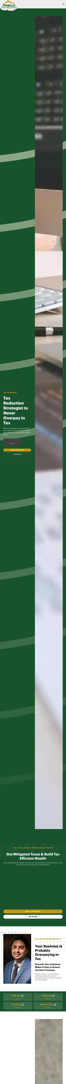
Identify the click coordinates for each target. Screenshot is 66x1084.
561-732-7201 (17, 454)
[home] (9, 4)
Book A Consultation (17, 450)
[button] (63, 4)
